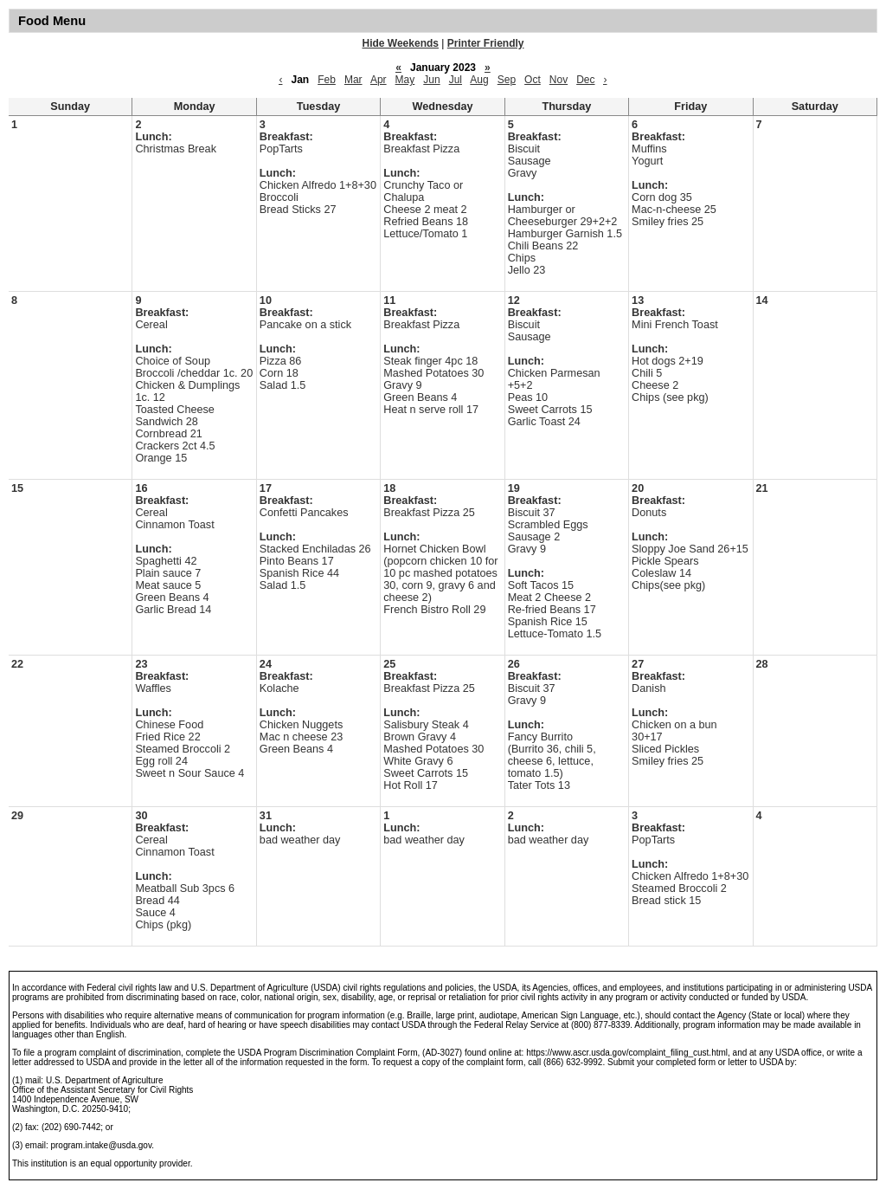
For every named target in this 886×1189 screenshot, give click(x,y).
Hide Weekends (401, 43)
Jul (455, 80)
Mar (353, 80)
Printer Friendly (485, 43)
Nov (558, 80)
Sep (507, 80)
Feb (327, 80)
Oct (532, 80)
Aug (479, 80)
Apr (378, 80)
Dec (585, 80)
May (405, 80)
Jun (431, 80)
